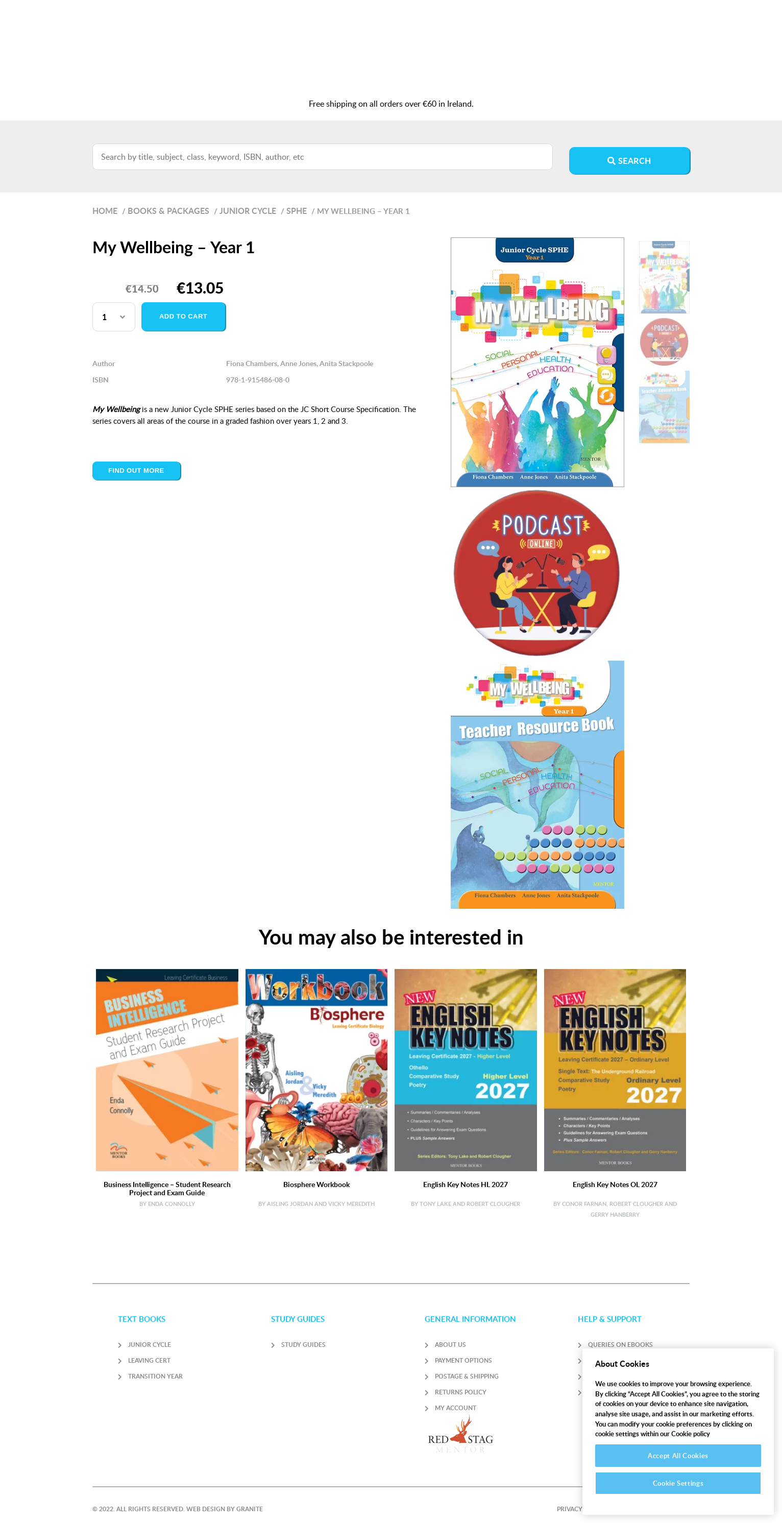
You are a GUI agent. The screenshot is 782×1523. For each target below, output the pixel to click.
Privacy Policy (581, 1500)
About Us (450, 1336)
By (142, 1195)
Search (629, 152)
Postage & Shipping (467, 1368)
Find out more (136, 462)
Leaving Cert (149, 1352)
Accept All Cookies (678, 1455)
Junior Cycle (247, 202)
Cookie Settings (678, 1483)
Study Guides (303, 1336)
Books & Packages (168, 202)
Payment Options (463, 1352)
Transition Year (155, 1368)
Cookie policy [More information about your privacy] (690, 1433)
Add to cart (183, 308)
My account (455, 1399)
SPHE (296, 202)
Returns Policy (460, 1384)
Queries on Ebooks (620, 1336)
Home (104, 202)
